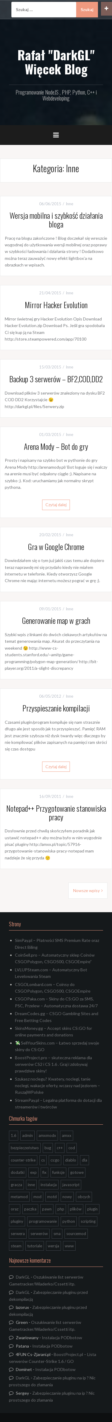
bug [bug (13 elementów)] (48, 1147)
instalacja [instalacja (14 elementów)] (49, 1184)
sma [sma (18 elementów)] (57, 1233)
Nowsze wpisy (86, 890)
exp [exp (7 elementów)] (33, 1172)
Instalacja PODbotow (62, 1337)
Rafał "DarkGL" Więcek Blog (56, 61)
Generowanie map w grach (56, 620)
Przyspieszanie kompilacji (56, 708)
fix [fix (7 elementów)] (44, 1172)
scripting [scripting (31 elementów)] (88, 1221)
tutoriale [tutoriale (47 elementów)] (34, 1245)
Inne (69, 203)
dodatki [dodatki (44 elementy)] (17, 1172)
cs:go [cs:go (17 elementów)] (54, 1160)
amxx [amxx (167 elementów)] (66, 1135)
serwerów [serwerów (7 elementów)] (39, 1233)
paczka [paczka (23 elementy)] (30, 1209)
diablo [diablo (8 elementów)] (70, 1160)
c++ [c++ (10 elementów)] (60, 1147)
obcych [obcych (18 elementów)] (84, 1196)
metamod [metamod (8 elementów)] (19, 1196)
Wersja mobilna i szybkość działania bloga (56, 219)
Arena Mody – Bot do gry (56, 446)
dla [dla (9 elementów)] (84, 1160)
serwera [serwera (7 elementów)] (18, 1233)
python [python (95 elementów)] (68, 1221)
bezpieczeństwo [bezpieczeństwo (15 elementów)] (25, 1147)
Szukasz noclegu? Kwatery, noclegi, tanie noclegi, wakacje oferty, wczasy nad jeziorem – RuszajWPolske (57, 1085)
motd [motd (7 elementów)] (52, 1196)
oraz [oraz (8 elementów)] (15, 1209)
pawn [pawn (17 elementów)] (47, 1209)
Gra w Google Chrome (56, 546)
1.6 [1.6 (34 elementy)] (13, 1135)
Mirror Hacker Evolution (56, 305)
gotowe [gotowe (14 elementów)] (77, 1172)
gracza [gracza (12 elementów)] (16, 1184)
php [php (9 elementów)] (60, 1209)
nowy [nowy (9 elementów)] (67, 1196)
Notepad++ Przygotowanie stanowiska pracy (56, 812)
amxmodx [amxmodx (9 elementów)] (47, 1135)
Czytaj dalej (56, 504)
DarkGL (23, 1276)
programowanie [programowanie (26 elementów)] (43, 1221)
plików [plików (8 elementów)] (76, 1209)
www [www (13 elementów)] (69, 1245)
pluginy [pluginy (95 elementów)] (17, 1221)
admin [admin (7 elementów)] (27, 1135)
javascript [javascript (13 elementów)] (70, 1184)
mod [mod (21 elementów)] (37, 1196)
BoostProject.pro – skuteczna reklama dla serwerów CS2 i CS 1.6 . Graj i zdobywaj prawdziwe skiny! (53, 1064)
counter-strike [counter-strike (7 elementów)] (23, 1160)
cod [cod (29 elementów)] (71, 1147)
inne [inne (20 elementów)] (31, 1184)
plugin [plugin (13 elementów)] (92, 1209)
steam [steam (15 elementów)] (16, 1245)
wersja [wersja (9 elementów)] (53, 1245)
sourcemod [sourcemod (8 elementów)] (76, 1233)
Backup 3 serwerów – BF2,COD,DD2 (56, 379)
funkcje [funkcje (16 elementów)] (58, 1172)
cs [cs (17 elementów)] (43, 1160)
